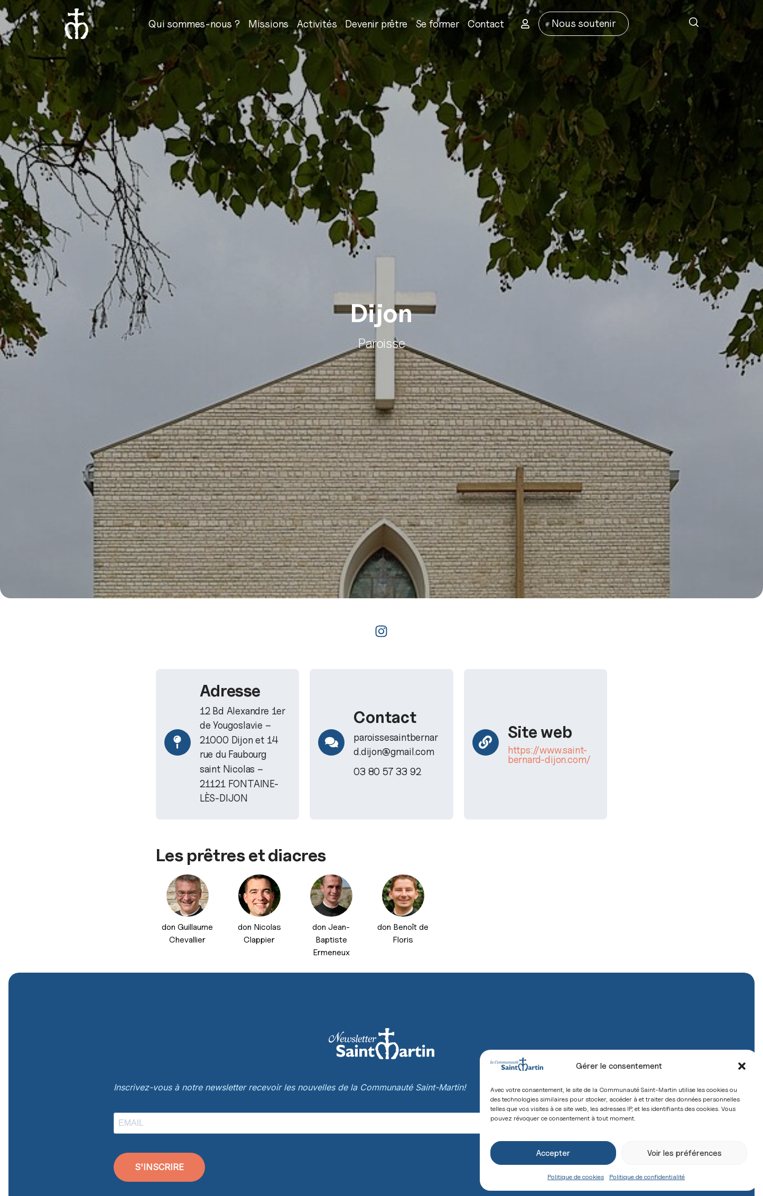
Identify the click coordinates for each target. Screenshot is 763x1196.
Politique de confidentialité (647, 1177)
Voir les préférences (684, 1153)
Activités (317, 23)
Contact (486, 23)
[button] (742, 1066)
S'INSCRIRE (159, 1167)
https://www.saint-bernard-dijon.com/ (549, 754)
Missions (268, 23)
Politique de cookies (575, 1177)
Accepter (553, 1153)
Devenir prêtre (376, 23)
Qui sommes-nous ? (194, 23)
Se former (437, 23)
